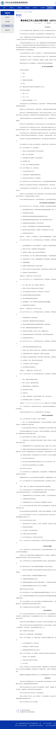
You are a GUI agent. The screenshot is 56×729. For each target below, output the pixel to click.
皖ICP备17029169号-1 (23, 725)
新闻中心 (12, 7)
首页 (4, 7)
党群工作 (35, 7)
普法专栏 (7, 25)
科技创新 (27, 7)
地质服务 (20, 7)
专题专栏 (50, 7)
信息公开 (7, 17)
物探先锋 (7, 30)
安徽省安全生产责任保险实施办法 (27, 711)
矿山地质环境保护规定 (25, 710)
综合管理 (42, 7)
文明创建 (7, 21)
